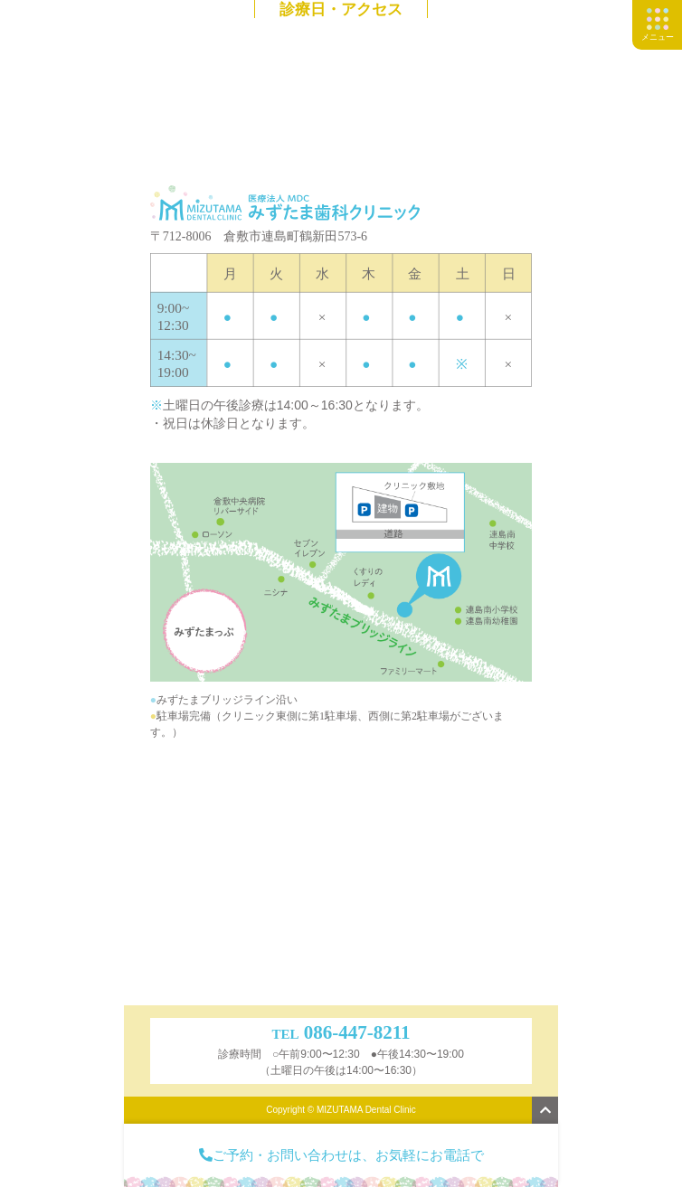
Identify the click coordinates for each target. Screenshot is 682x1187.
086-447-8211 (357, 1032)
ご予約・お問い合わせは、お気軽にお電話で (341, 1155)
